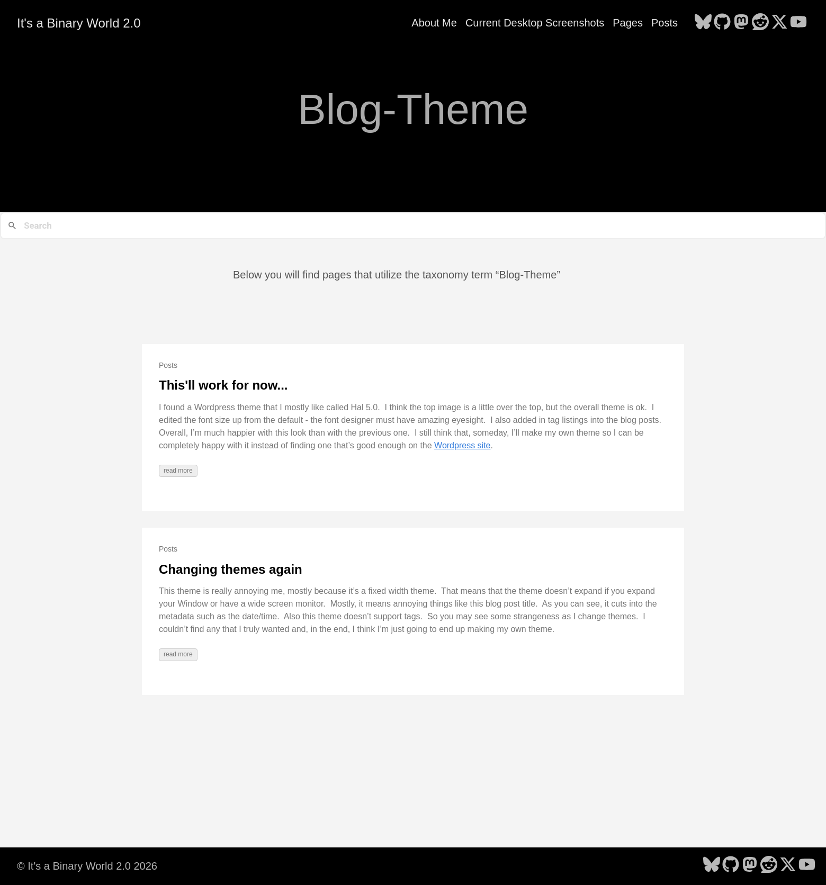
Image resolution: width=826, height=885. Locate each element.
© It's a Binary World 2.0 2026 (87, 866)
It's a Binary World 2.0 (79, 23)
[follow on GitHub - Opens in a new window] (722, 22)
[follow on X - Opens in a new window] (779, 22)
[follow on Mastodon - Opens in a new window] (741, 22)
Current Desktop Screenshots (534, 23)
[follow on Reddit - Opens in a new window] (760, 22)
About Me (434, 23)
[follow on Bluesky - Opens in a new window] (703, 22)
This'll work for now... (223, 385)
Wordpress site (462, 445)
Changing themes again (230, 569)
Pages (628, 23)
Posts (664, 23)
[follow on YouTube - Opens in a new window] (798, 22)
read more (178, 470)
